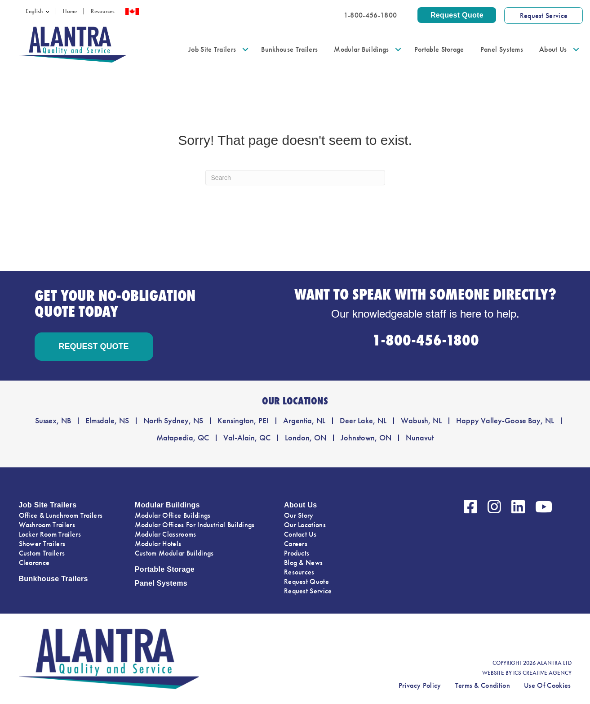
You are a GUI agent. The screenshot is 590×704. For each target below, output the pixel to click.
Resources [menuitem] (103, 11)
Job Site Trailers (48, 505)
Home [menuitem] (70, 11)
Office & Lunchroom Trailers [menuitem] (61, 515)
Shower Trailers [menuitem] (42, 543)
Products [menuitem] (297, 553)
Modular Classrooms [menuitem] (165, 534)
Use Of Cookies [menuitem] (547, 685)
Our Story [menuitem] (299, 515)
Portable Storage (165, 569)
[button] (49, 11)
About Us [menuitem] (553, 49)
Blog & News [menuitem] (303, 562)
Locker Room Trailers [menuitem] (50, 534)
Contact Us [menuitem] (300, 534)
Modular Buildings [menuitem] (361, 49)
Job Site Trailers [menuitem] (212, 49)
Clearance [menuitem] (34, 562)
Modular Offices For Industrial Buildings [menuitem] (195, 524)
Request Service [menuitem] (308, 591)
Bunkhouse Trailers (53, 579)
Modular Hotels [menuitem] (158, 543)
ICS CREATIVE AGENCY (542, 673)
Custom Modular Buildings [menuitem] (174, 553)
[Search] (295, 177)
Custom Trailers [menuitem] (42, 553)
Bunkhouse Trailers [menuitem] (289, 49)
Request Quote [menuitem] (306, 581)
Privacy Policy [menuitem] (420, 685)
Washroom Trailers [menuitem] (47, 524)
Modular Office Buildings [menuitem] (173, 515)
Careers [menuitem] (295, 543)
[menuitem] (37, 11)
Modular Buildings (167, 505)
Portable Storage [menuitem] (439, 49)
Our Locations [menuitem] (305, 524)
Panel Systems (161, 583)
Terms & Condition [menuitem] (482, 685)
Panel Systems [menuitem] (501, 49)
